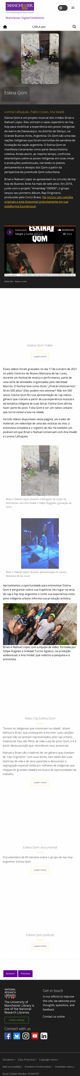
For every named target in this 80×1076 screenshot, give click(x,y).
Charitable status (64, 1066)
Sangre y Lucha (21, 281)
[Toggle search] (74, 27)
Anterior (10, 973)
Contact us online (54, 1016)
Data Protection (26, 1059)
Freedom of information (38, 1066)
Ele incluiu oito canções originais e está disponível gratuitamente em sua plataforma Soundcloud (38, 201)
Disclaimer (8, 1059)
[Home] (5, 28)
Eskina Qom (8, 281)
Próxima (25, 973)
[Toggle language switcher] (65, 8)
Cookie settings (16, 1019)
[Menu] (73, 8)
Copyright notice (48, 1059)
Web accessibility (12, 1066)
